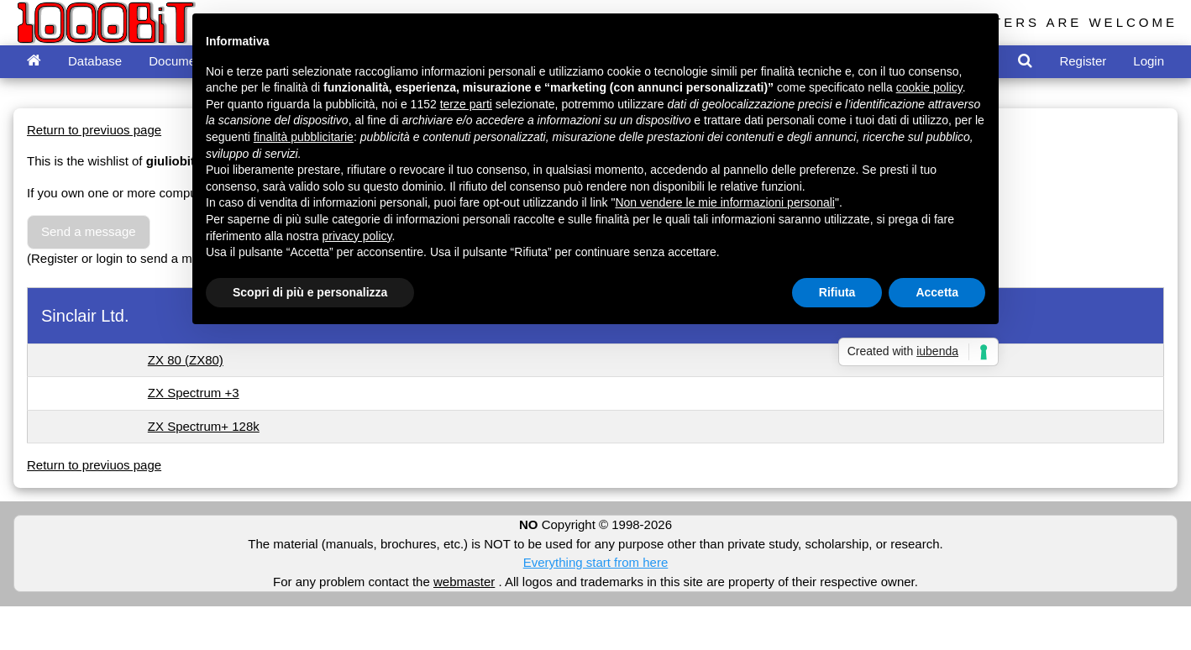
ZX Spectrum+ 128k (204, 426)
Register (1082, 61)
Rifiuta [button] (837, 292)
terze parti (466, 104)
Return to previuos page (94, 130)
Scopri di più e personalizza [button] (310, 292)
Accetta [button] (937, 292)
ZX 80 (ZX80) (185, 360)
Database (95, 61)
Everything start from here (596, 562)
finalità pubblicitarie (304, 137)
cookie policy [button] (929, 87)
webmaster (464, 581)
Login (1148, 61)
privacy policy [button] (357, 236)
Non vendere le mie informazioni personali (724, 202)
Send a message (88, 231)
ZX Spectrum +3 (193, 392)
